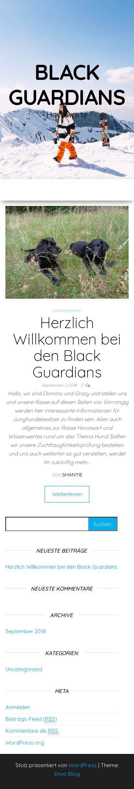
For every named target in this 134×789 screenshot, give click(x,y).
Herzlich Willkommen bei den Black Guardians (67, 347)
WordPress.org (24, 742)
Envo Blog (67, 773)
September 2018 (25, 631)
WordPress (83, 765)
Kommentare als (31, 731)
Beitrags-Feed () (31, 719)
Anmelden (17, 707)
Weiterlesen (67, 494)
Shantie (72, 474)
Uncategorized (65, 310)
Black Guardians (67, 84)
